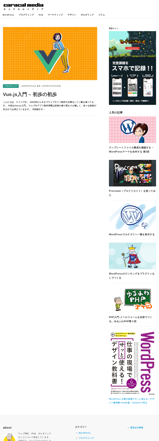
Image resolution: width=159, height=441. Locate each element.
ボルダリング (83, 15)
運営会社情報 (136, 428)
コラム (96, 15)
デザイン (68, 15)
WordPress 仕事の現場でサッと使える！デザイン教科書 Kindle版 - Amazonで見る (132, 400)
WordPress (9, 15)
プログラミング (26, 15)
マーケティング (53, 15)
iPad (39, 15)
